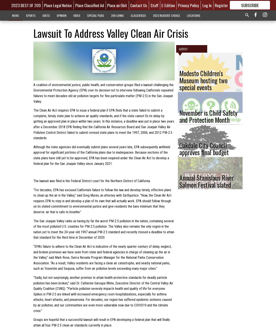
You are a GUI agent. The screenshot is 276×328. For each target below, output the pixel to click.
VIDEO (76, 15)
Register (221, 5)
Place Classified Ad (89, 5)
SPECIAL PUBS (95, 15)
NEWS (15, 15)
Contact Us (138, 5)
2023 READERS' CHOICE (166, 15)
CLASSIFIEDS (138, 15)
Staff (154, 5)
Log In (207, 5)
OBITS (46, 15)
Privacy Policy (188, 5)
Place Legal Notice (58, 5)
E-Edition (168, 5)
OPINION (61, 15)
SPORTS (31, 15)
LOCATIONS (193, 15)
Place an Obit (117, 5)
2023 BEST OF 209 (26, 5)
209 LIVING (117, 15)
